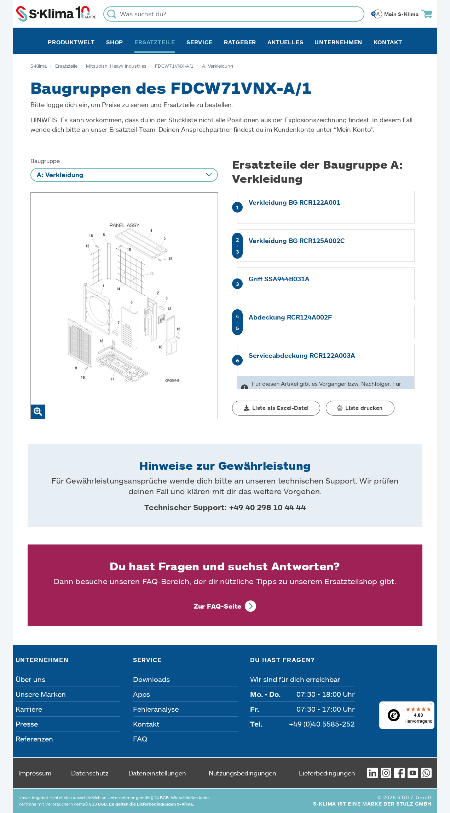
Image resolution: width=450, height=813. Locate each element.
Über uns (30, 679)
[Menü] (430, 705)
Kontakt (388, 42)
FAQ (140, 738)
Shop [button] (114, 42)
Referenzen (34, 738)
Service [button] (199, 42)
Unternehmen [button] (338, 42)
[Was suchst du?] (233, 14)
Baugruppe (45, 160)
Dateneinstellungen (157, 773)
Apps (141, 694)
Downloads (151, 679)
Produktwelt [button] (71, 42)
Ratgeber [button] (240, 42)
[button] (276, 408)
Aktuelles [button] (285, 42)
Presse (27, 723)
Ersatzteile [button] (154, 42)
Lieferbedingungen (327, 773)
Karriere (29, 709)
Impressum (34, 773)
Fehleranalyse (156, 709)
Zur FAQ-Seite (218, 606)
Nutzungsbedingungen (242, 773)
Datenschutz (90, 773)
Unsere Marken (41, 694)
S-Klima (38, 66)
